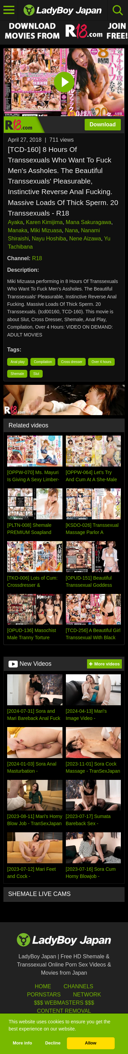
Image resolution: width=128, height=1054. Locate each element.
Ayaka (15, 222)
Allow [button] (91, 1043)
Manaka (17, 230)
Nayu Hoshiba (49, 238)
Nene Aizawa (85, 238)
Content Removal (64, 1011)
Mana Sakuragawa (88, 222)
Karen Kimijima (44, 222)
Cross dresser (71, 362)
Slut (36, 374)
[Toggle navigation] (9, 10)
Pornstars (43, 994)
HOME (43, 986)
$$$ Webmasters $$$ (64, 1003)
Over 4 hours (101, 362)
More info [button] (22, 1043)
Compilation (43, 362)
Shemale (17, 374)
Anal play (18, 362)
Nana (71, 230)
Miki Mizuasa (46, 230)
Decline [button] (52, 1043)
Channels (78, 986)
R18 (37, 258)
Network (87, 994)
